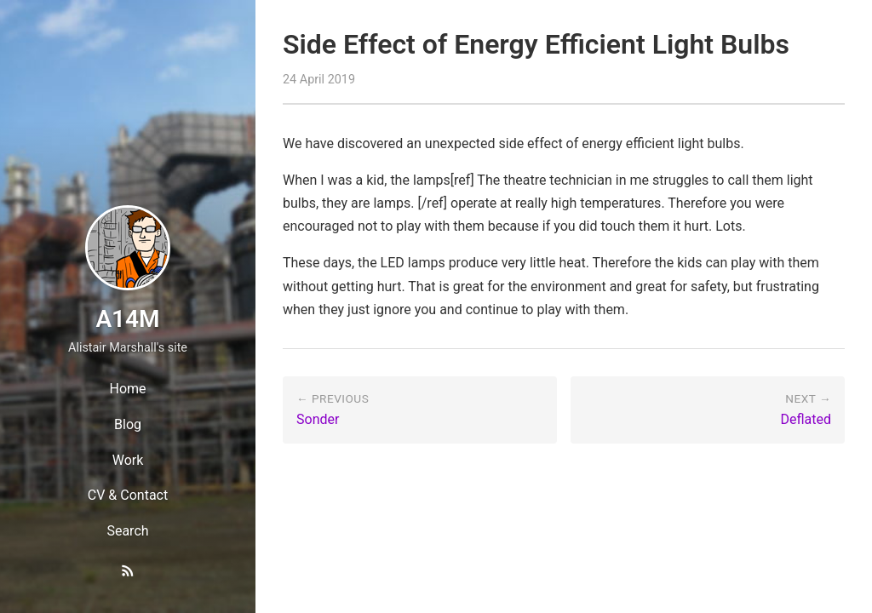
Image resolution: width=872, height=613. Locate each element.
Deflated (805, 419)
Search (127, 531)
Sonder (317, 419)
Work (128, 460)
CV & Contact (128, 495)
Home (127, 389)
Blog (127, 424)
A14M (127, 319)
